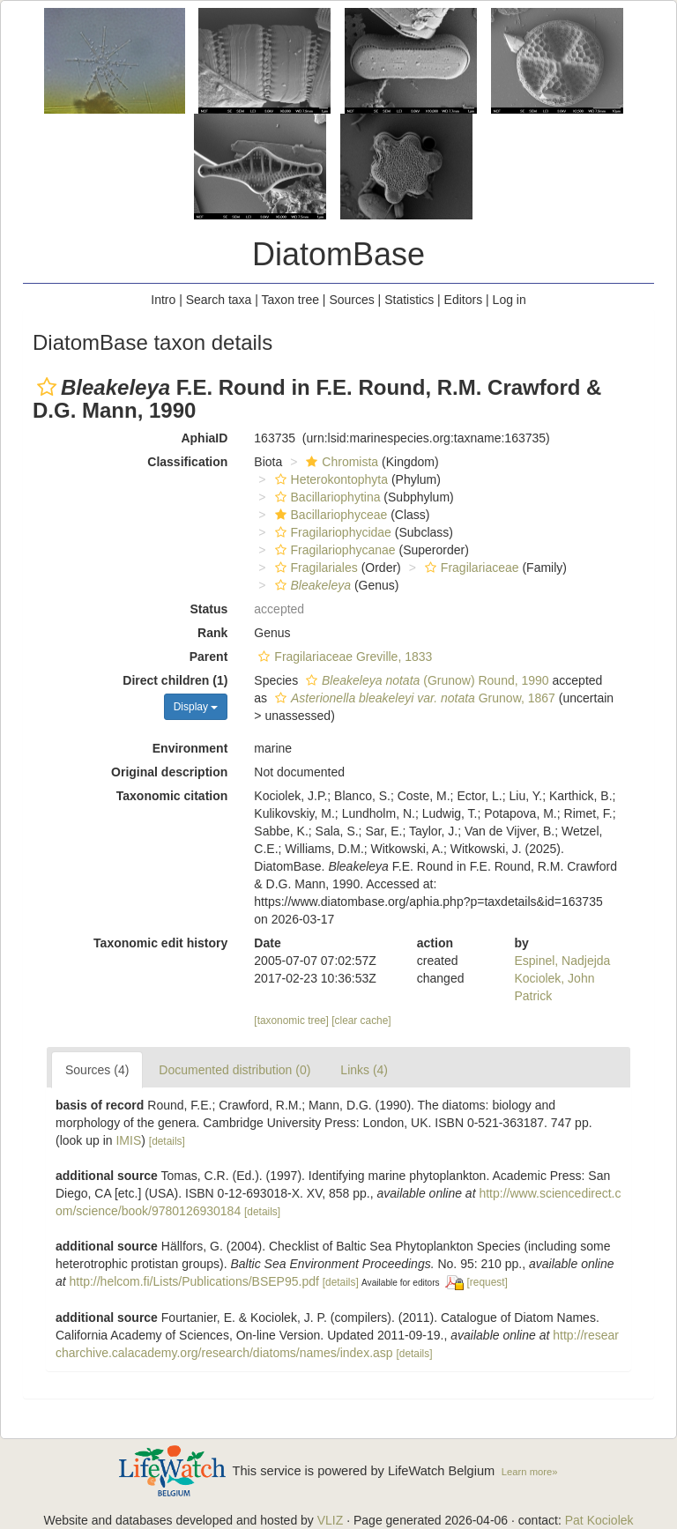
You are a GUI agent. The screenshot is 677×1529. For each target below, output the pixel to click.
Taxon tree (290, 300)
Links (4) (364, 1070)
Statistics (409, 300)
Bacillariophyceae (329, 515)
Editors (463, 300)
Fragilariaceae (469, 567)
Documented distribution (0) (234, 1070)
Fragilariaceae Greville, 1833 (343, 656)
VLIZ (330, 1520)
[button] (47, 386)
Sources (351, 300)
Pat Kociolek (599, 1520)
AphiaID (204, 438)
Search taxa (219, 300)
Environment (190, 748)
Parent (209, 656)
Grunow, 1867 (413, 698)
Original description (169, 772)
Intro (163, 300)
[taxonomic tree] (291, 1020)
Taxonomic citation (172, 796)
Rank (212, 633)
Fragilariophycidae (331, 532)
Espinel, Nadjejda (562, 961)
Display (196, 707)
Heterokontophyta (330, 479)
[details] (167, 1141)
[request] (487, 1282)
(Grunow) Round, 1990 (425, 680)
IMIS (128, 1140)
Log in (509, 300)
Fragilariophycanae (333, 550)
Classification (187, 462)
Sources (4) (97, 1070)
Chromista (339, 462)
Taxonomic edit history (160, 943)
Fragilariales (314, 567)
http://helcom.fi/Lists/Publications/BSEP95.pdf (194, 1281)
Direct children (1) (175, 680)
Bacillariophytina (326, 497)
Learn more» (530, 1471)
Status (209, 609)
